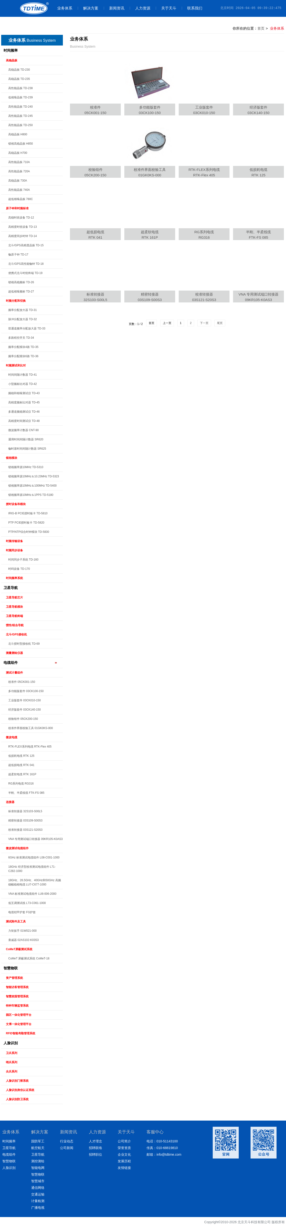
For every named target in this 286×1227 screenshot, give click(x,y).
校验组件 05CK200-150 (23, 719)
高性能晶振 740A (19, 190)
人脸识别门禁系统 (17, 1080)
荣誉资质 (124, 1148)
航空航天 (37, 1148)
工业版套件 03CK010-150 (24, 700)
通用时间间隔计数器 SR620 (25, 439)
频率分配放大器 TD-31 (22, 310)
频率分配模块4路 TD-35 (23, 347)
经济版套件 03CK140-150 (24, 709)
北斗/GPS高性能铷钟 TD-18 (25, 263)
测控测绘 (37, 1161)
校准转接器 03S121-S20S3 (25, 829)
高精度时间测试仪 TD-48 (24, 421)
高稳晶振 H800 (17, 134)
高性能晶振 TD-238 (20, 88)
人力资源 (140, 8)
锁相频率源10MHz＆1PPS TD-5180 (30, 495)
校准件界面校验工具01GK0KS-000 (150, 172)
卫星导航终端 (14, 616)
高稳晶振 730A (17, 180)
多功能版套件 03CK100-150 (25, 691)
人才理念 (95, 1141)
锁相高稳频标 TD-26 (21, 282)
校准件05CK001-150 (95, 110)
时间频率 (11, 50)
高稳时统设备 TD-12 (21, 217)
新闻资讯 (114, 8)
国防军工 (37, 1141)
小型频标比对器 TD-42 (22, 384)
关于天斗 (166, 8)
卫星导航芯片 (14, 597)
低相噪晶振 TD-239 (20, 97)
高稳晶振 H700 (17, 153)
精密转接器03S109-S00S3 (150, 297)
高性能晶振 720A (19, 171)
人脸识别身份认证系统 (20, 1090)
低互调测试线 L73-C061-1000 (27, 903)
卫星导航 (11, 588)
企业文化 (124, 1154)
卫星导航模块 (14, 606)
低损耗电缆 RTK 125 (21, 755)
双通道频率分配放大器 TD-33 (26, 328)
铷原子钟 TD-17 (18, 254)
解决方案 (88, 8)
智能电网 (37, 1168)
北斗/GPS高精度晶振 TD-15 (25, 245)
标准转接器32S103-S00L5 (95, 297)
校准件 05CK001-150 (21, 682)
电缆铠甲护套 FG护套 (22, 912)
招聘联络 (95, 1148)
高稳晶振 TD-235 (19, 79)
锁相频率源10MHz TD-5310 (25, 467)
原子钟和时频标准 (17, 208)
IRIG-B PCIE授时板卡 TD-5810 (28, 513)
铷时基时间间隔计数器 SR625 (27, 448)
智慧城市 (37, 1181)
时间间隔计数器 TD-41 (22, 374)
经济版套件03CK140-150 (258, 110)
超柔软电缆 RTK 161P (22, 774)
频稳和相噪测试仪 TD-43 (24, 393)
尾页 (220, 323)
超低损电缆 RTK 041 (21, 765)
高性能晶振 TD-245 (20, 116)
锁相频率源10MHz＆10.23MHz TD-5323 (33, 476)
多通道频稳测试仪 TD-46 (24, 411)
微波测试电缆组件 (17, 848)
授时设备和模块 (16, 504)
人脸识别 (11, 1043)
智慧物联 (11, 968)
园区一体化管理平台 (18, 1015)
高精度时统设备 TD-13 (22, 226)
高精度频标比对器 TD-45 (24, 402)
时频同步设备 (14, 550)
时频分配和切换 (16, 300)
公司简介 (124, 1141)
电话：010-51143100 (162, 1141)
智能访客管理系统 (17, 987)
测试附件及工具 (16, 921)
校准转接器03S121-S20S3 (204, 297)
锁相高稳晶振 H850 (20, 143)
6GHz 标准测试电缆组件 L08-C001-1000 (34, 857)
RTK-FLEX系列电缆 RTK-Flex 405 (30, 746)
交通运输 (37, 1194)
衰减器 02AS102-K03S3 (23, 940)
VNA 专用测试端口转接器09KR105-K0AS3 (258, 297)
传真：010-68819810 (162, 1148)
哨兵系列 (11, 1062)
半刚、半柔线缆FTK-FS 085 (258, 234)
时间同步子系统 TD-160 (23, 559)
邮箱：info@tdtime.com (164, 1154)
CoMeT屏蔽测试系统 (19, 949)
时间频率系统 (14, 578)
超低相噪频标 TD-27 (21, 291)
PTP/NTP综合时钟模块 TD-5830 (28, 532)
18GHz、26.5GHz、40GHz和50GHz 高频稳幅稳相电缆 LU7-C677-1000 (34, 882)
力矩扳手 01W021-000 (22, 930)
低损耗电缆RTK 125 (258, 172)
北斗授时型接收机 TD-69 (24, 643)
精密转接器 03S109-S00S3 (25, 820)
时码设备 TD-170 (19, 568)
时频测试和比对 (16, 365)
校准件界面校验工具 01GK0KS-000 (30, 728)
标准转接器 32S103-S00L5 (25, 811)
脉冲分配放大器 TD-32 (22, 319)
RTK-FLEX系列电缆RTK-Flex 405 (204, 172)
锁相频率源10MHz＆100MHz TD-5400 (32, 485)
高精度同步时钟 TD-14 (22, 236)
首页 (260, 28)
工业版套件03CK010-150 (204, 110)
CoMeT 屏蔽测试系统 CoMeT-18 (28, 958)
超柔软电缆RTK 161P (150, 234)
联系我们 (192, 8)
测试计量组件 (14, 672)
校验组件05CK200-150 (95, 172)
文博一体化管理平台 (18, 1024)
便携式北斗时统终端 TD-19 (25, 273)
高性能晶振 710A (19, 162)
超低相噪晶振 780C (20, 199)
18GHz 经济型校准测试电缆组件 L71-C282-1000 (32, 869)
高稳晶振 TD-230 (19, 69)
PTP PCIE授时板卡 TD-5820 (26, 522)
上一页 (167, 323)
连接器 (10, 802)
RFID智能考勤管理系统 (20, 1033)
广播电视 (37, 1207)
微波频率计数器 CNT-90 (23, 430)
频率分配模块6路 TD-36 (23, 356)
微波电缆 (11, 737)
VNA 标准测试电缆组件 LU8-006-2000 (32, 893)
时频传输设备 (14, 541)
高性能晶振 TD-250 (20, 125)
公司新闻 (66, 1148)
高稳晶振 (11, 60)
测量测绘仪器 (14, 653)
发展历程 (124, 1161)
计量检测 (37, 1201)
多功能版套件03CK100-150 (150, 110)
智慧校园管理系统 (17, 996)
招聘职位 (95, 1154)
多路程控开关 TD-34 (21, 337)
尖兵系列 (11, 1071)
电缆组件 (11, 663)
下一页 (204, 323)
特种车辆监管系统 (17, 1005)
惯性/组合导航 (15, 625)
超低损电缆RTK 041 (95, 234)
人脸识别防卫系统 (17, 1099)
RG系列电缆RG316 (204, 234)
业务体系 (64, 8)
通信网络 (37, 1188)
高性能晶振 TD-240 (20, 106)
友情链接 (124, 1168)
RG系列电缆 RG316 (21, 783)
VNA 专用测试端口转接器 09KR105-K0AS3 (35, 839)
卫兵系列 (11, 1053)
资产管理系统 (14, 978)
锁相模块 (11, 458)
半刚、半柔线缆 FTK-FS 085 (26, 792)
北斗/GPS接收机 (16, 634)
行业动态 (66, 1141)
